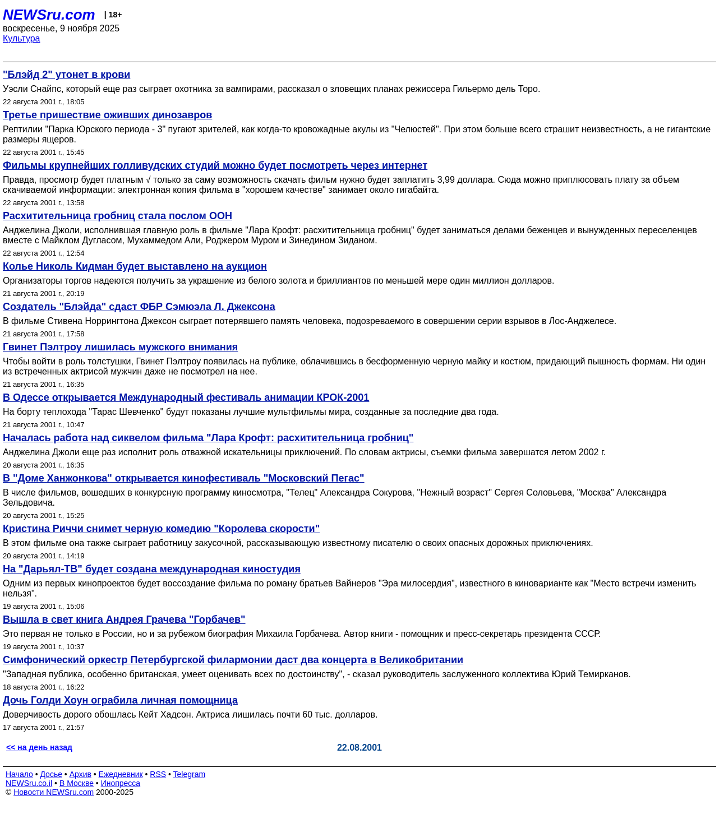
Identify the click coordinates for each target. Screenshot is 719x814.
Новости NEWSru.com (53, 792)
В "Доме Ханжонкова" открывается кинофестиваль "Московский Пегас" (184, 478)
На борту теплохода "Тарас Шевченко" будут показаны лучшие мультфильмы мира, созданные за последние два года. (251, 412)
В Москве (76, 783)
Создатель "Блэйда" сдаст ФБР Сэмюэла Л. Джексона (139, 306)
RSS (158, 774)
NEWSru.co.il (29, 783)
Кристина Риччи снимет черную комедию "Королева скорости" (161, 528)
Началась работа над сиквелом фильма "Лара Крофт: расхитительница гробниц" (208, 437)
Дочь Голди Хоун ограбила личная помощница (120, 700)
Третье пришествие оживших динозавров (107, 115)
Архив (80, 774)
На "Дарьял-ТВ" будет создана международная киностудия (152, 569)
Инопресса (121, 783)
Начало (19, 774)
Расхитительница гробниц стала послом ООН (117, 215)
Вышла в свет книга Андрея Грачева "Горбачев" (124, 619)
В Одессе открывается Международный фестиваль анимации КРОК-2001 (186, 397)
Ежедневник (121, 774)
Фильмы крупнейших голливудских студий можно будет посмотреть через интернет (215, 165)
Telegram (189, 774)
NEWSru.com (49, 14)
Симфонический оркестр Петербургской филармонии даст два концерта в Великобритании (233, 659)
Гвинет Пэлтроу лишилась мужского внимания (120, 347)
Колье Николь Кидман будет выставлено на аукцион (135, 266)
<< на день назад (39, 747)
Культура (21, 38)
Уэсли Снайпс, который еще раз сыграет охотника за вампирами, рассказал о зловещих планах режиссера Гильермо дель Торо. (271, 89)
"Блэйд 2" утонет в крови (66, 74)
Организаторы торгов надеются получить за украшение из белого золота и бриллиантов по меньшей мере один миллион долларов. (278, 280)
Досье (51, 774)
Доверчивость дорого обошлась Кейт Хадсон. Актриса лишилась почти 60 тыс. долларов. (190, 714)
